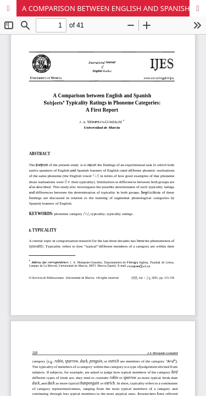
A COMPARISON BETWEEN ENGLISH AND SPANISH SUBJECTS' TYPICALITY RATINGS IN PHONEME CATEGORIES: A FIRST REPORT (114, 8)
